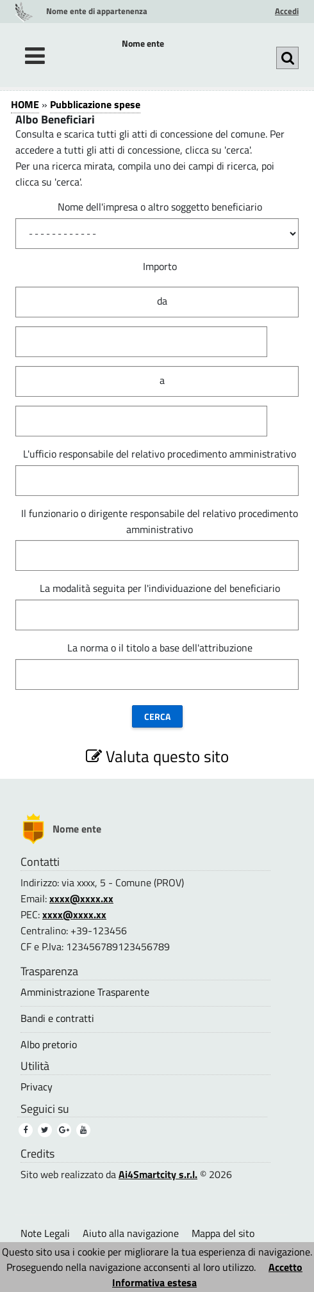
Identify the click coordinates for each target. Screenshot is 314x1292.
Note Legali (45, 1233)
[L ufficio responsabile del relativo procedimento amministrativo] (157, 480)
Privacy (37, 1087)
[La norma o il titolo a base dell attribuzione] (157, 674)
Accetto (285, 1267)
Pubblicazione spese (95, 104)
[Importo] (141, 341)
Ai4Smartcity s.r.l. (158, 1174)
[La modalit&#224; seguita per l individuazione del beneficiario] (157, 615)
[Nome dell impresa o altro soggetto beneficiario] (157, 233)
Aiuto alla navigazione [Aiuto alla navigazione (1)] (131, 1233)
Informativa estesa (154, 1282)
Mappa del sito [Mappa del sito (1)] (223, 1233)
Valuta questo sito (157, 756)
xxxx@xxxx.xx (81, 898)
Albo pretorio (49, 1045)
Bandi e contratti (57, 1018)
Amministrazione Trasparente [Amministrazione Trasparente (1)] (85, 992)
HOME (25, 104)
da (162, 300)
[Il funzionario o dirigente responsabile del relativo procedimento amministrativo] (157, 555)
